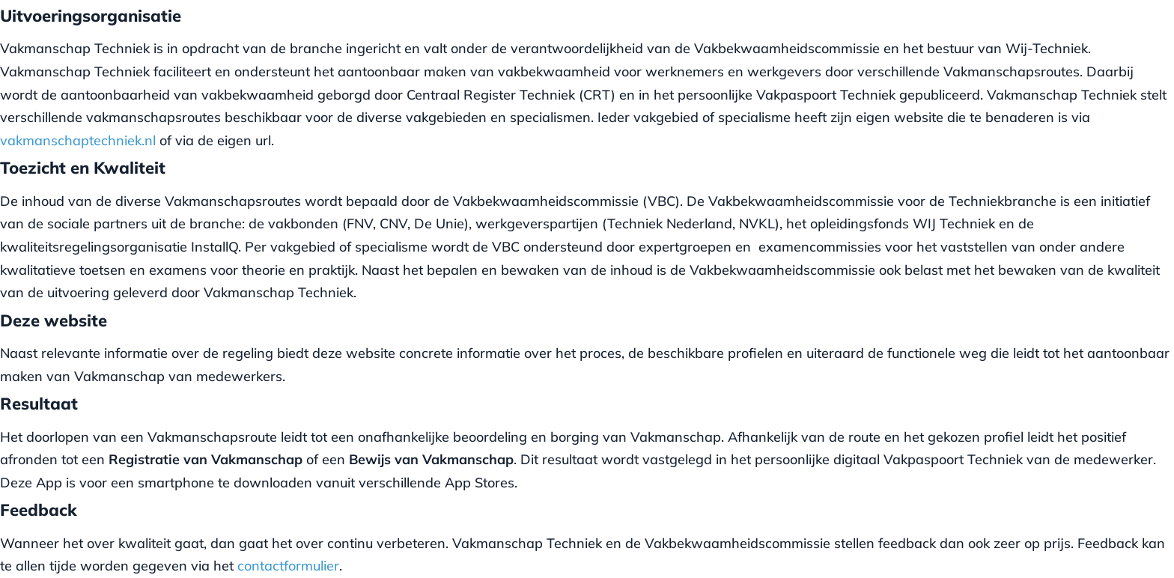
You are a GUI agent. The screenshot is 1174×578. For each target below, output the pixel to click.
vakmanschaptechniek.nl (78, 140)
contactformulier (288, 565)
